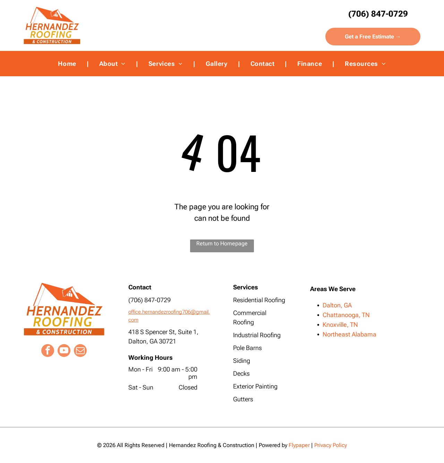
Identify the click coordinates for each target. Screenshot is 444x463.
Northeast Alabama (349, 334)
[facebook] (47, 351)
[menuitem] (68, 63)
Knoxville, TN (340, 324)
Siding (241, 360)
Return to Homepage (222, 243)
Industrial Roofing (257, 335)
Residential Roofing (259, 300)
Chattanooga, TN (346, 314)
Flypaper (299, 445)
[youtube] (64, 351)
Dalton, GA (337, 305)
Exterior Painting (255, 386)
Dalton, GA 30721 (152, 341)
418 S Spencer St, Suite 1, (163, 331)
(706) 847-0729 (149, 300)
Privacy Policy (330, 445)
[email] (80, 351)
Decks (241, 373)
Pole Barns (247, 347)
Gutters (243, 399)
